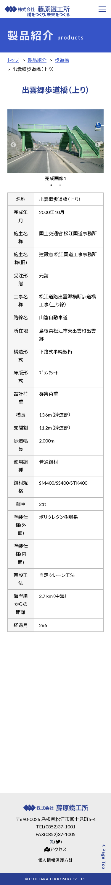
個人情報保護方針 (55, 860)
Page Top (108, 858)
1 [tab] (51, 185)
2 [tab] (60, 185)
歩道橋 (62, 60)
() (55, 841)
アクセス (55, 849)
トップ (13, 60)
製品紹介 (37, 60)
